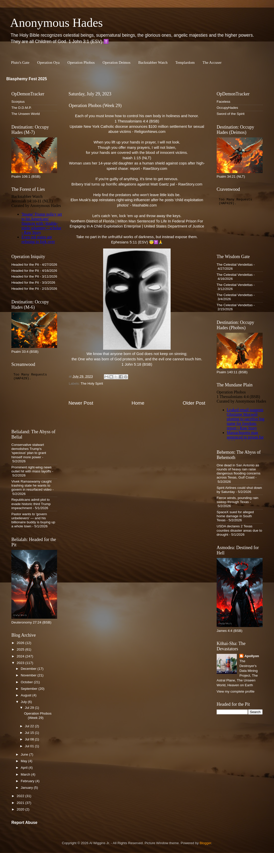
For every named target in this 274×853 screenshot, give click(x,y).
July (24, 702)
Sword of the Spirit (230, 114)
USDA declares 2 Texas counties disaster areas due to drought (239, 530)
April (25, 767)
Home (138, 403)
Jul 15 (30, 733)
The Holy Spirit (92, 383)
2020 (21, 809)
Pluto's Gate (20, 62)
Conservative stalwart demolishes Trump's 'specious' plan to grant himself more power (28, 451)
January (27, 787)
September (29, 689)
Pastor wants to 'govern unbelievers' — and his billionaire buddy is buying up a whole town (33, 520)
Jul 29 (30, 708)
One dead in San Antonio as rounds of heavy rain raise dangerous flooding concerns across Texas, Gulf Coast (238, 471)
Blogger (205, 843)
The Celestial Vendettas (235, 264)
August (26, 695)
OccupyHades (227, 108)
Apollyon (251, 656)
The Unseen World (25, 114)
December (29, 669)
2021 (21, 803)
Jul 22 (30, 726)
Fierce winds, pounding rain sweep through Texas (237, 500)
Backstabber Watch (153, 62)
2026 (21, 643)
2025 (21, 649)
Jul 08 (30, 739)
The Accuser (211, 62)
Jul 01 (30, 746)
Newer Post (80, 403)
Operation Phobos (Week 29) (38, 715)
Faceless (223, 101)
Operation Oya (48, 62)
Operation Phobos (81, 62)
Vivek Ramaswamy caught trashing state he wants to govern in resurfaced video (31, 485)
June (25, 754)
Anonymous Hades (56, 22)
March (26, 774)
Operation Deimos (116, 62)
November (29, 675)
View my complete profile (236, 691)
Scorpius (18, 101)
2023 (21, 663)
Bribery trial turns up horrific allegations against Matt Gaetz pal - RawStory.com (137, 184)
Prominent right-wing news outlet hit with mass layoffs (31, 469)
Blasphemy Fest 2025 (26, 79)
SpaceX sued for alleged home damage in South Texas (235, 516)
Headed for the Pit (25, 264)
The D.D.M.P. (21, 108)
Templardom (185, 62)
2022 (21, 796)
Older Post (194, 403)
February (28, 781)
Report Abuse (24, 822)
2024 (21, 656)
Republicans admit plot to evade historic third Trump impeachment (31, 504)
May (24, 761)
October (27, 682)
